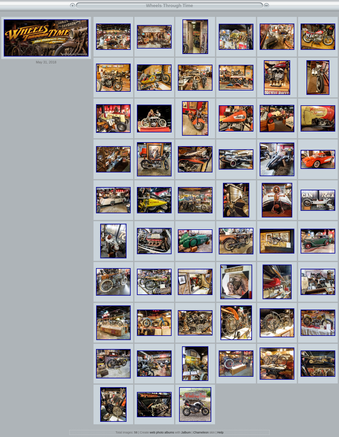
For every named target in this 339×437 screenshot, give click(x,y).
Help (220, 432)
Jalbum (186, 432)
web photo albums (162, 432)
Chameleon (201, 432)
